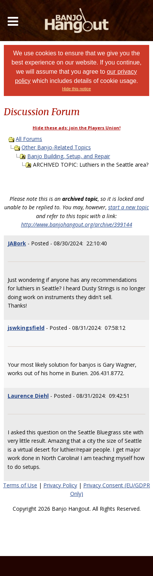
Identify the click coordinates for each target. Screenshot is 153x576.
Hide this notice (76, 88)
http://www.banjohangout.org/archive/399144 (76, 224)
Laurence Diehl (28, 395)
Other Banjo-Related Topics (56, 147)
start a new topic (128, 207)
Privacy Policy (60, 485)
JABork (17, 243)
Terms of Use (20, 485)
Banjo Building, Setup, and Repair (68, 156)
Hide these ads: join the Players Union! (76, 128)
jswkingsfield (26, 327)
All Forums (29, 138)
